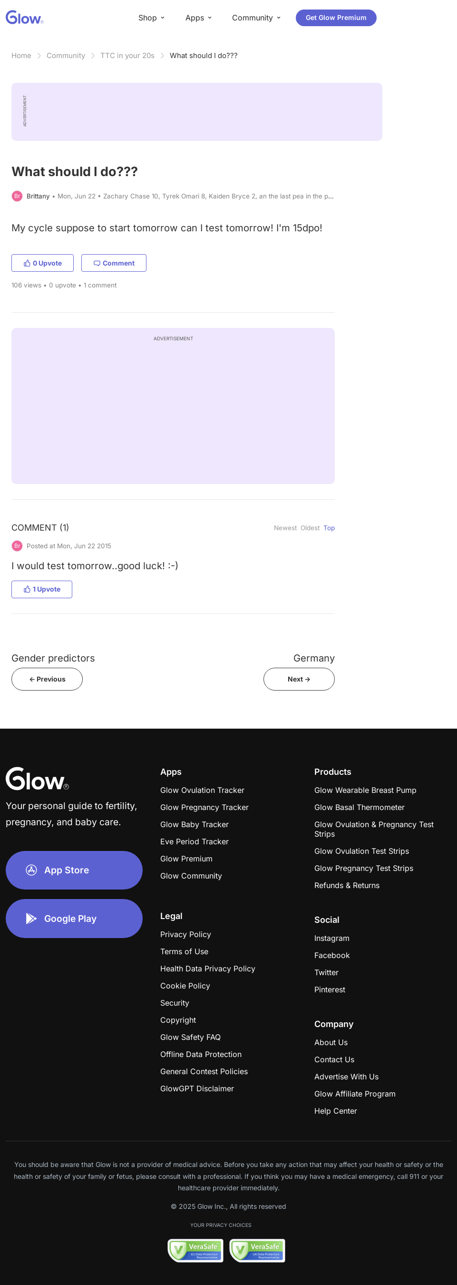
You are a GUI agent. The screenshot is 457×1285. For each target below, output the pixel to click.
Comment (114, 263)
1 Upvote (41, 589)
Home (21, 55)
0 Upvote (42, 263)
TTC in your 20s (127, 55)
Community (66, 55)
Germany (314, 658)
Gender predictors (53, 658)
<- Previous (47, 679)
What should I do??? (204, 55)
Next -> (299, 679)
